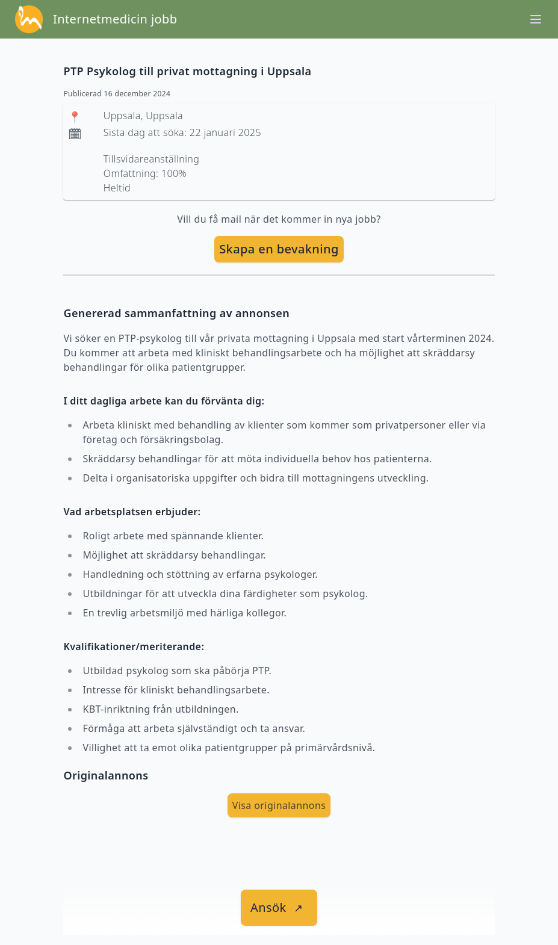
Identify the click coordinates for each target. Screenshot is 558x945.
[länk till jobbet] (279, 908)
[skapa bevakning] (279, 249)
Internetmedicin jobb (115, 19)
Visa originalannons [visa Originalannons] (279, 805)
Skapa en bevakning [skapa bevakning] (279, 249)
